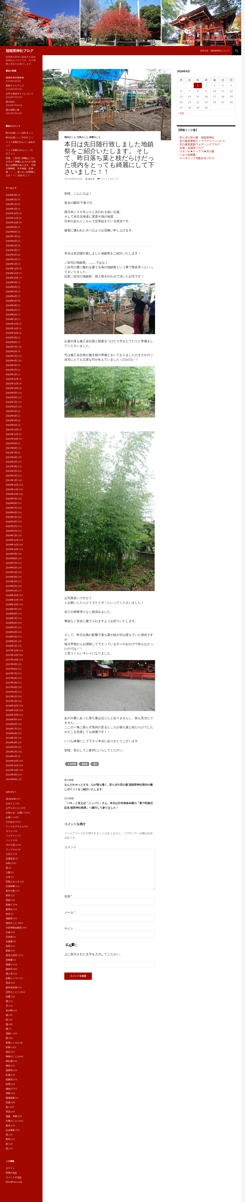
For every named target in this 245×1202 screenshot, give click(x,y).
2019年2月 (11, 586)
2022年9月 (11, 392)
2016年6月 (11, 733)
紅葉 (8, 1074)
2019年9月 (11, 553)
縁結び (9, 1088)
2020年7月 (11, 507)
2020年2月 (11, 530)
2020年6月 (11, 512)
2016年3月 (11, 747)
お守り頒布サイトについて (19, 93)
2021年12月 (12, 429)
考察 (8, 1093)
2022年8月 (11, 397)
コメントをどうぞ (109, 178)
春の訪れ (10, 101)
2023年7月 (11, 346)
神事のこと (95, 137)
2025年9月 (11, 227)
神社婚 (9, 1061)
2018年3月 (11, 636)
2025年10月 (12, 222)
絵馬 (8, 1084)
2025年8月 (11, 231)
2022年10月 (12, 388)
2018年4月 (11, 632)
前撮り (9, 904)
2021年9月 (11, 443)
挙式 (8, 982)
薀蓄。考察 (11, 1116)
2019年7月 (11, 563)
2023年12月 (12, 323)
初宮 (8, 895)
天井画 (9, 936)
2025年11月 (12, 217)
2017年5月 (11, 682)
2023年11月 (12, 328)
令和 (8, 863)
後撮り (9, 964)
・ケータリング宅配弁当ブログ (195, 158)
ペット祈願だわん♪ (15, 142)
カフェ (9, 831)
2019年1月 (11, 590)
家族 (8, 950)
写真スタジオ (13, 881)
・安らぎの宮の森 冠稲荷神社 (195, 137)
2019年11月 (12, 544)
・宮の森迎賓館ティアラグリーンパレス (201, 140)
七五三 (9, 854)
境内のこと (70, 137)
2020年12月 (12, 484)
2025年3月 (11, 254)
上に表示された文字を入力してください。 (93, 954)
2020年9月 (11, 498)
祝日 (8, 1051)
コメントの (13, 1177)
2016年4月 (11, 742)
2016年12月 (12, 705)
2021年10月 (12, 438)
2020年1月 (11, 535)
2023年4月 (11, 360)
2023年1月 (11, 374)
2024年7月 (11, 291)
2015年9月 (11, 774)
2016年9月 (11, 719)
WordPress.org (14, 1181)
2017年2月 (11, 696)
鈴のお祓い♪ (12, 132)
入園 (8, 872)
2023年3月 (11, 365)
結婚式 (9, 1079)
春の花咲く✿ (12, 109)
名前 (68, 896)
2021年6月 (11, 457)
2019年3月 (11, 581)
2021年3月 (11, 470)
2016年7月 (11, 728)
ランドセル (11, 849)
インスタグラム (14, 826)
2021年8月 (11, 447)
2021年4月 (11, 466)
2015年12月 (12, 760)
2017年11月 (12, 655)
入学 (8, 877)
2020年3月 (11, 526)
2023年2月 (11, 369)
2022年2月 (11, 424)
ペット (9, 840)
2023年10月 (12, 332)
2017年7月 (11, 673)
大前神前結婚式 (14, 927)
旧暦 (8, 996)
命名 (8, 913)
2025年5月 (11, 245)
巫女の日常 (11, 955)
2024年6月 (11, 296)
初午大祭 (10, 890)
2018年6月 (11, 622)
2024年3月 (11, 309)
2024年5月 (11, 300)
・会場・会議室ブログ (190, 147)
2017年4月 (11, 687)
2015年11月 (12, 765)
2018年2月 (11, 641)
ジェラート (11, 835)
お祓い (9, 817)
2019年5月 (11, 572)
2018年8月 (11, 613)
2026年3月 (11, 199)
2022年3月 (11, 420)
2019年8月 (11, 558)
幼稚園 (9, 959)
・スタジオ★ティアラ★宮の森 (195, 151)
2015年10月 (12, 770)
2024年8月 (11, 286)
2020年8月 (11, 503)
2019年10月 (12, 549)
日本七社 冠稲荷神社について (214, 50)
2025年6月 (11, 240)
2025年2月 (11, 259)
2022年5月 (11, 411)
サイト (69, 928)
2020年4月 (11, 521)
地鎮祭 (84, 764)
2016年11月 (12, 710)
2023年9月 (11, 337)
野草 (8, 1139)
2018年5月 (11, 627)
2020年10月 (12, 493)
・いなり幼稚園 (186, 154)
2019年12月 (12, 540)
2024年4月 (11, 305)
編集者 (91, 178)
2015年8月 (11, 779)
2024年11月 (12, 273)
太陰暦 (9, 941)
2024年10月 (12, 277)
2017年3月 (11, 691)
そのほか (10, 821)
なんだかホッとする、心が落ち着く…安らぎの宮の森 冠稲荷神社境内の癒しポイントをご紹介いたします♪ (109, 784)
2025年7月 (11, 236)
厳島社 (9, 909)
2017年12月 (12, 650)
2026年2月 (11, 204)
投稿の (11, 1172)
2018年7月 (11, 618)
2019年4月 (11, 576)
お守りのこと (13, 808)
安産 (8, 946)
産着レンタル (13, 1042)
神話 (8, 1065)
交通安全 (10, 858)
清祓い (9, 1033)
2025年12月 (12, 213)
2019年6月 (11, 567)
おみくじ (10, 803)
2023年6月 (11, 351)
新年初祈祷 (11, 987)
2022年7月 (11, 401)
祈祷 (8, 1047)
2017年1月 (11, 701)
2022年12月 (12, 378)
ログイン (10, 1168)
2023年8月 (11, 342)
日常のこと (82, 137)
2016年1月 (11, 756)
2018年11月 (12, 599)
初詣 (8, 900)
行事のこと (11, 1120)
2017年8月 (11, 668)
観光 (8, 1125)
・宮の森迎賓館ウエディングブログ (198, 144)
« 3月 (181, 113)
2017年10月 (12, 659)
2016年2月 (11, 751)
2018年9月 (11, 609)
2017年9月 (11, 664)
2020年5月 (11, 516)
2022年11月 (12, 383)
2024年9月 (11, 282)
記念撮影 (10, 1130)
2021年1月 (11, 480)
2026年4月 (11, 194)
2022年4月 (11, 415)
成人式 (9, 973)
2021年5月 (11, 461)
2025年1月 (11, 263)
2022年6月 (11, 406)
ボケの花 (10, 844)
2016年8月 (11, 724)
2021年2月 (11, 475)
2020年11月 (12, 489)
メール (69, 912)
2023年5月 (11, 355)
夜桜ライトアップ (15, 85)
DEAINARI (11, 798)
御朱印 (9, 969)
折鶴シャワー (13, 978)
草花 (8, 1111)
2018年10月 (12, 604)
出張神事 (72, 764)
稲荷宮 (9, 1070)
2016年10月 (12, 714)
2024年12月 (12, 268)
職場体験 (10, 1097)
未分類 (9, 1010)
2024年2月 (11, 314)
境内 (95, 764)
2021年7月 (11, 452)
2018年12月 (12, 595)
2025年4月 (11, 250)
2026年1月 (11, 208)
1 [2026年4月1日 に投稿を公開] (197, 85)
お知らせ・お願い (15, 812)
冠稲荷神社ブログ (19, 51)
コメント (70, 847)
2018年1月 (11, 645)
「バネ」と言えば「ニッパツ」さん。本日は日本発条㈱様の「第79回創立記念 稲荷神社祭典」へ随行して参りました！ (109, 802)
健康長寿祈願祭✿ (15, 77)
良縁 (8, 1102)
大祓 (8, 932)
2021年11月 (12, 434)
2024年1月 (11, 319)
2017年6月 (11, 678)
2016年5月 (11, 737)
